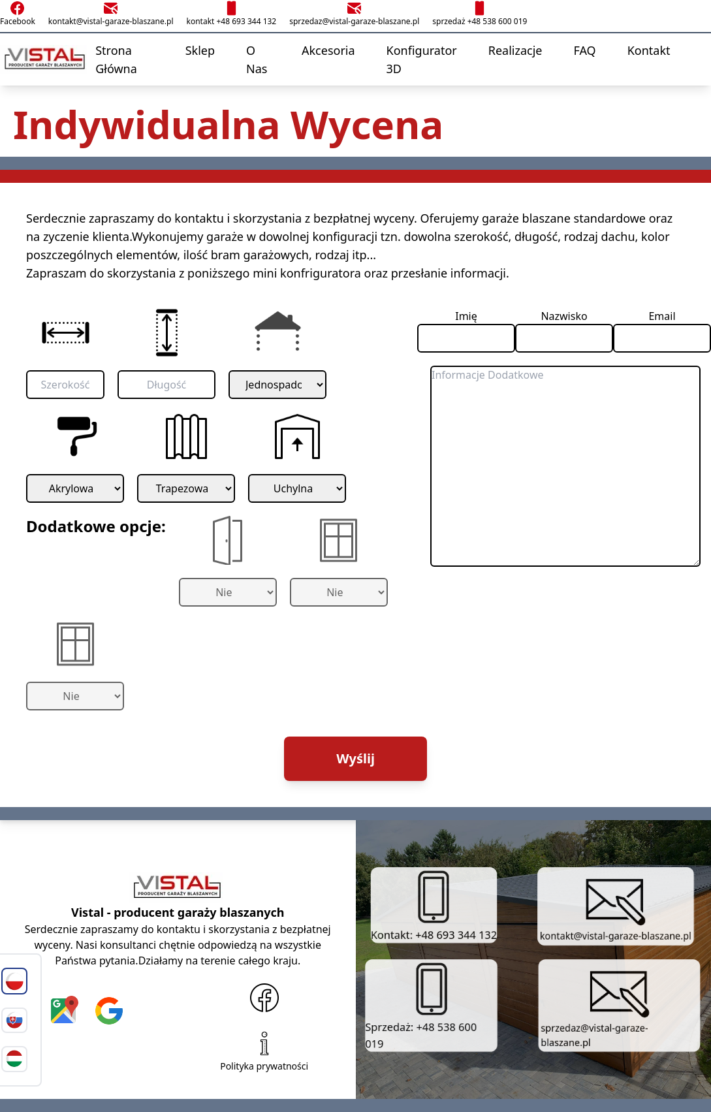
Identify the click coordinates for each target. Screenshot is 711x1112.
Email (661, 316)
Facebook (17, 13)
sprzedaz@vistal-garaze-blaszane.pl (354, 13)
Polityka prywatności (264, 1049)
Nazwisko (564, 316)
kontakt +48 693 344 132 (231, 13)
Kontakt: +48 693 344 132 (433, 904)
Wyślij (355, 758)
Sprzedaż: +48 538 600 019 (418, 1004)
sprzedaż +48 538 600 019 (479, 13)
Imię (466, 316)
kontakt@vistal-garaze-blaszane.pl (111, 13)
